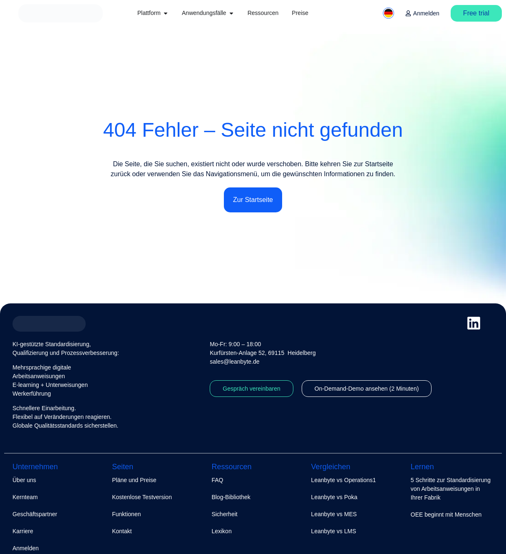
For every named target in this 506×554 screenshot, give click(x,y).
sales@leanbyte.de (234, 361)
